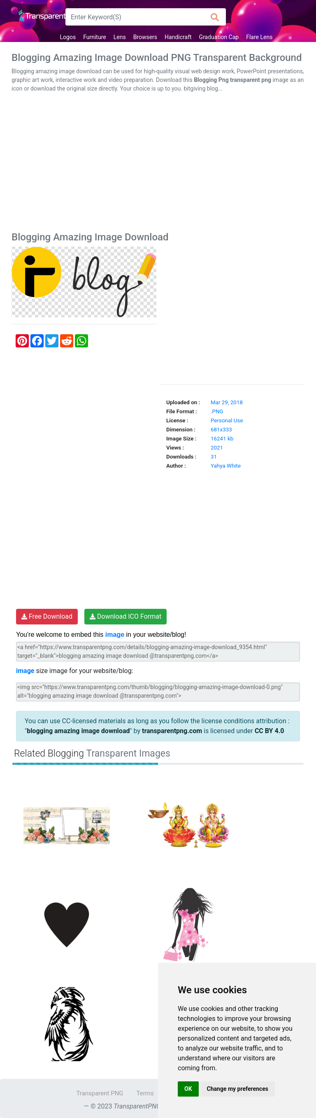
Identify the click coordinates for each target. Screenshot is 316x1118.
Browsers (145, 37)
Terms (145, 1093)
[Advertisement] (158, 163)
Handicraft (178, 37)
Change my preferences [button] (237, 1088)
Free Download (46, 616)
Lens (120, 37)
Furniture (94, 37)
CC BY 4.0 (269, 731)
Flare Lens (259, 37)
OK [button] (188, 1088)
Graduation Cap (219, 37)
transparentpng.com (172, 731)
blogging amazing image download (78, 731)
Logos (68, 37)
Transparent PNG (99, 1093)
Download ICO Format (125, 616)
